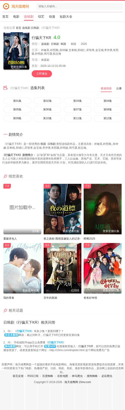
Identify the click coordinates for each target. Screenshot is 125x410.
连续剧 (28, 16)
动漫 (52, 16)
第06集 (47, 109)
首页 (5, 16)
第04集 (108, 100)
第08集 (108, 109)
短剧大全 (66, 16)
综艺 (41, 16)
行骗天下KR (85, 346)
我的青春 (8, 297)
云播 (119, 88)
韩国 (63, 44)
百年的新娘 (50, 297)
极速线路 (106, 88)
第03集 (77, 100)
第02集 (47, 100)
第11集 (77, 118)
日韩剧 (35, 27)
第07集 (77, 109)
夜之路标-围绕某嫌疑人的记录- (62, 238)
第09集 (17, 118)
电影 (16, 16)
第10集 (47, 118)
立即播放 (41, 73)
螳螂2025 (89, 238)
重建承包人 (10, 238)
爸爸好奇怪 (90, 297)
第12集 (108, 118)
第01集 (17, 100)
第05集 (17, 109)
